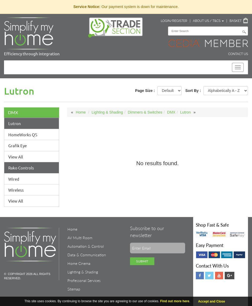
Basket (236, 21)
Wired (13, 178)
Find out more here (174, 301)
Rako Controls (21, 167)
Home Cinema (78, 263)
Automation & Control (85, 246)
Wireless (16, 189)
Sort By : (193, 90)
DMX (13, 112)
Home (81, 112)
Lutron (14, 123)
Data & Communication (86, 255)
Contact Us (238, 54)
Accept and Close (211, 301)
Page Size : (145, 90)
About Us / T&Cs (208, 21)
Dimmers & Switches (145, 112)
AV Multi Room (79, 237)
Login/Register (174, 21)
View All (15, 156)
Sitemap (73, 289)
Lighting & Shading (107, 112)
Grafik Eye (17, 145)
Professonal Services (84, 280)
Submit (142, 261)
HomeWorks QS (22, 134)
